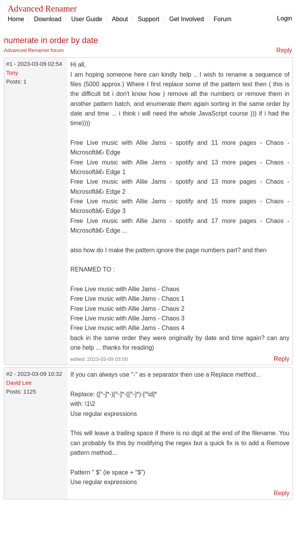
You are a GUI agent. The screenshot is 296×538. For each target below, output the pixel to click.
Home (16, 19)
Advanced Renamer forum (34, 50)
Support (149, 19)
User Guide (87, 19)
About (120, 19)
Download (47, 19)
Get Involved (186, 19)
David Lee (19, 383)
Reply (284, 50)
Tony (12, 73)
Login (284, 18)
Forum (222, 19)
